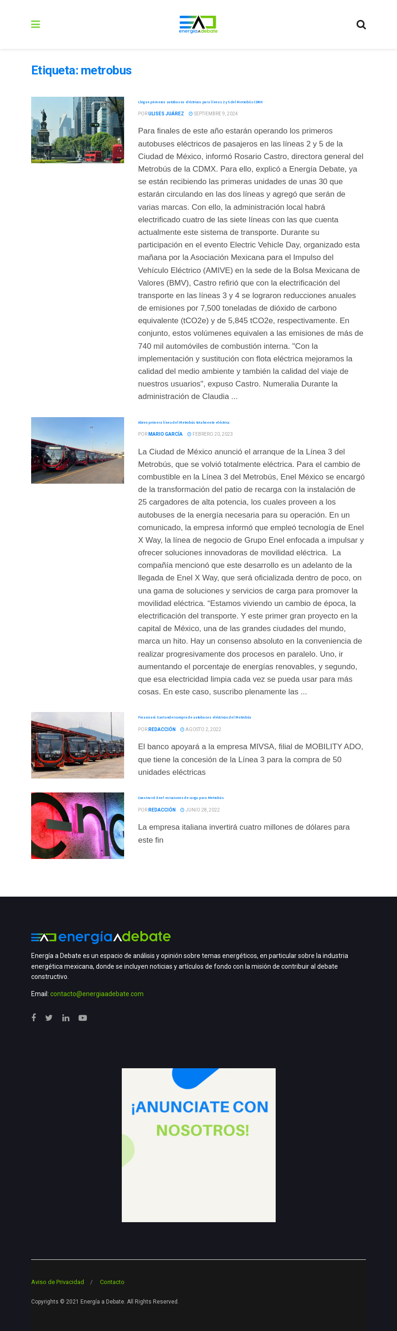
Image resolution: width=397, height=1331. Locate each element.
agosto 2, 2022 (200, 729)
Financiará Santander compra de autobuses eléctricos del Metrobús (194, 717)
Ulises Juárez (166, 113)
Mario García (165, 434)
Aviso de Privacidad (57, 1281)
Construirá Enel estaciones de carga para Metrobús (181, 797)
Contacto (112, 1281)
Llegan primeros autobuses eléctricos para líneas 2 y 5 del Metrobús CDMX (200, 102)
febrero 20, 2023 (210, 434)
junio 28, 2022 (200, 809)
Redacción (162, 729)
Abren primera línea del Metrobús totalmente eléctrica (184, 422)
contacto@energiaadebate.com (97, 994)
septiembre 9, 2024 (213, 113)
